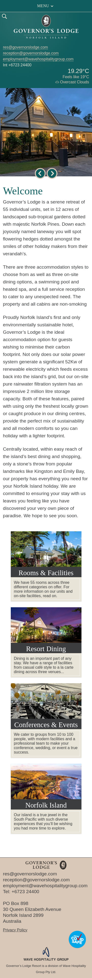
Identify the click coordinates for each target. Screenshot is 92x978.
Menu (46, 6)
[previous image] (40, 173)
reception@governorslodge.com (31, 53)
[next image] (52, 173)
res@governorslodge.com (25, 47)
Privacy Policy (15, 930)
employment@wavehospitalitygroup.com (38, 59)
